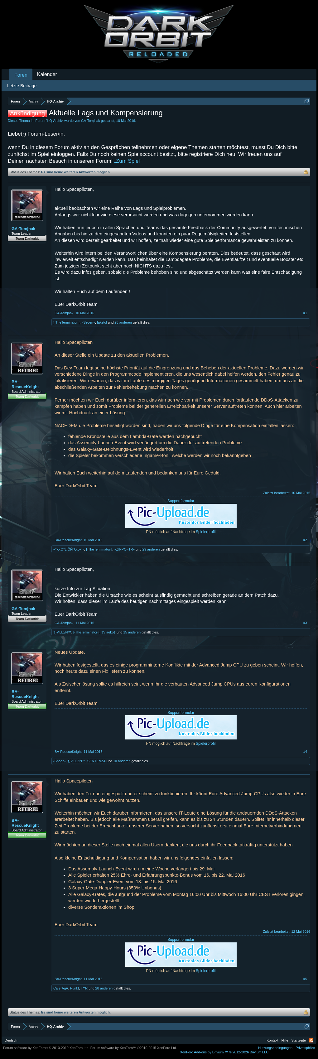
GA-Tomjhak (90, 121)
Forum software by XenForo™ (133, 1048)
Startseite (299, 1040)
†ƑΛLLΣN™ (62, 632)
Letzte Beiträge (21, 85)
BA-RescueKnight (25, 384)
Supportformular (180, 501)
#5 (305, 979)
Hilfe (285, 1040)
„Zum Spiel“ (128, 161)
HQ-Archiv (55, 121)
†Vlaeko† (108, 632)
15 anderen (132, 632)
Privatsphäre (305, 1048)
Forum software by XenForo (46, 1048)
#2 (305, 540)
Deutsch (11, 1040)
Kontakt (272, 1040)
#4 (305, 751)
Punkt (74, 988)
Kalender (47, 74)
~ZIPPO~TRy (124, 549)
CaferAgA (60, 988)
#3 (305, 623)
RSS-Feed (311, 1040)
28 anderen (104, 988)
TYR (84, 988)
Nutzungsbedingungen (275, 1048)
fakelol (102, 322)
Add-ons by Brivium (224, 1052)
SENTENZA (96, 761)
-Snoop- (59, 761)
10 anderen (122, 761)
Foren (20, 75)
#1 (305, 313)
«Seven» (88, 322)
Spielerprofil (205, 532)
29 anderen (151, 549)
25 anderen (123, 322)
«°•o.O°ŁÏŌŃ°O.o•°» (68, 549)
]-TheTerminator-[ (66, 322)
